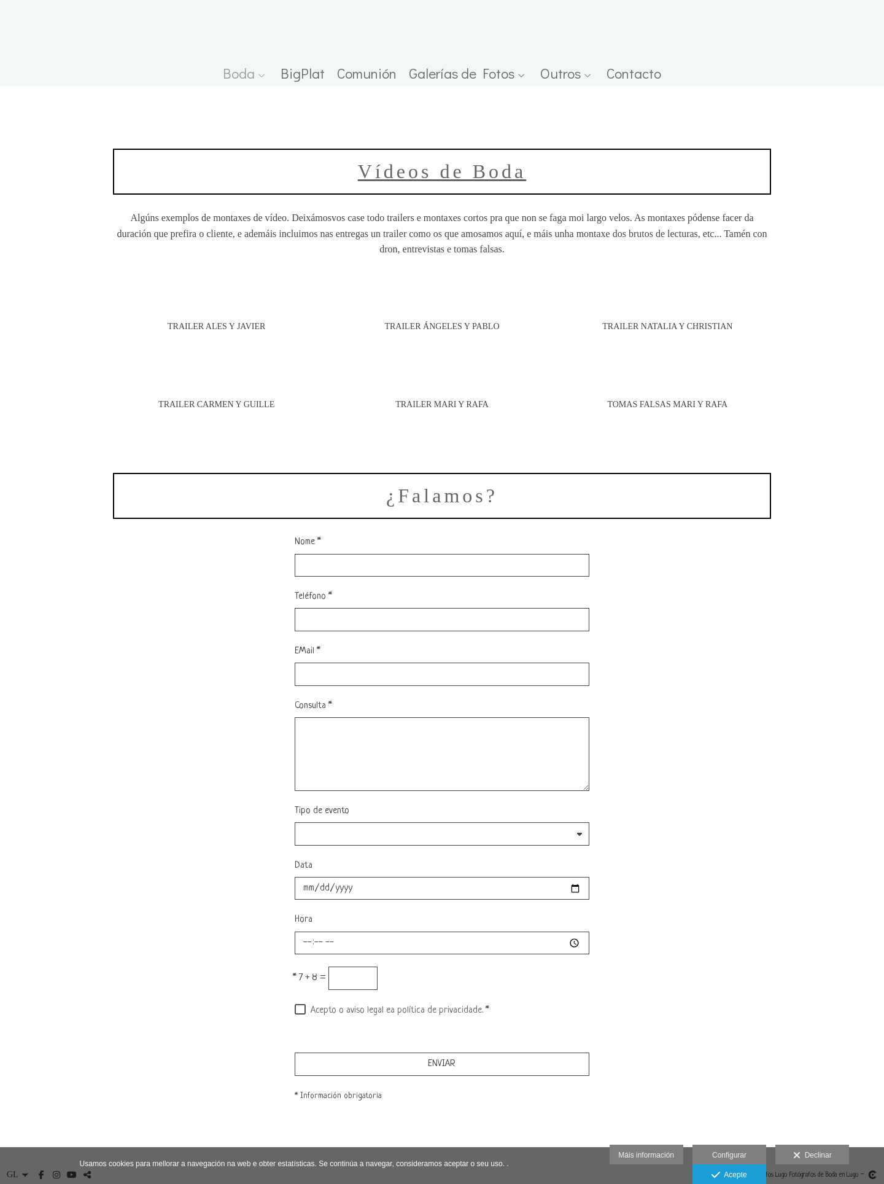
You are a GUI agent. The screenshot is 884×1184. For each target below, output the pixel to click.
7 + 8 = (309, 978)
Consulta (313, 706)
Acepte (728, 1175)
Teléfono (313, 596)
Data (303, 865)
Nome (308, 542)
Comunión (367, 73)
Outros (560, 73)
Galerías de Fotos (461, 73)
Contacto (634, 73)
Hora (303, 919)
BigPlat (303, 73)
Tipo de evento (322, 811)
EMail (307, 651)
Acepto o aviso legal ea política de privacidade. (397, 1010)
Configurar (729, 1155)
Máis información (646, 1155)
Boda (239, 73)
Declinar (812, 1156)
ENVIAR (442, 1064)
